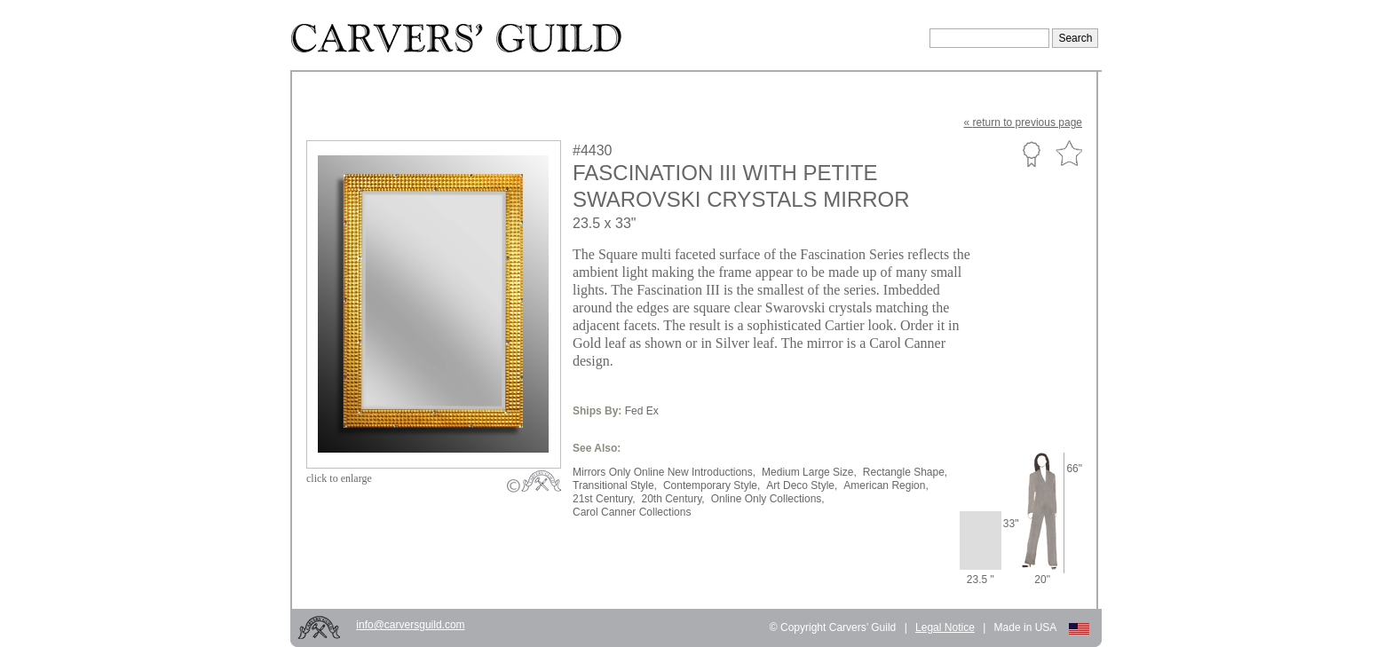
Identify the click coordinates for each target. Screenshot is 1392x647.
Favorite (1069, 154)
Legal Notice (945, 627)
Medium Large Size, (809, 472)
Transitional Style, (615, 485)
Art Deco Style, (801, 485)
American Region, (885, 485)
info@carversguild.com (410, 625)
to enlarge (339, 478)
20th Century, (672, 499)
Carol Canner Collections (632, 512)
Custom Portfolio (1031, 153)
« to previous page (1023, 122)
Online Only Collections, (768, 499)
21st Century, (604, 499)
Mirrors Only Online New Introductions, (664, 472)
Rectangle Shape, (905, 472)
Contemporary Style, (711, 485)
